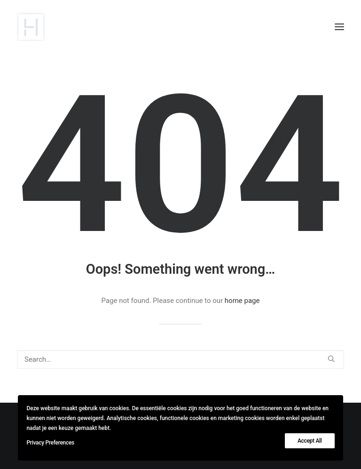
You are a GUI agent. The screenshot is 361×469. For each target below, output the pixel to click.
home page (242, 300)
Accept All (310, 440)
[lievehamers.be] (31, 27)
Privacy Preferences (50, 442)
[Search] (180, 359)
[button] (339, 27)
